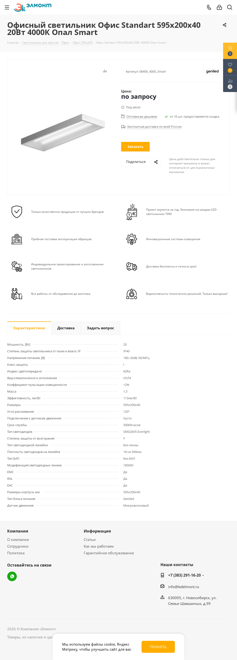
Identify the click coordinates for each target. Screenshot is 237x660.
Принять (158, 646)
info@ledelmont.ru (183, 586)
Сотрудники (18, 546)
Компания (17, 531)
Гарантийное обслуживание (109, 552)
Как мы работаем (99, 546)
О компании (18, 539)
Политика (15, 552)
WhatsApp (12, 576)
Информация (97, 531)
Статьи (90, 539)
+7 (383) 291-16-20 (184, 575)
